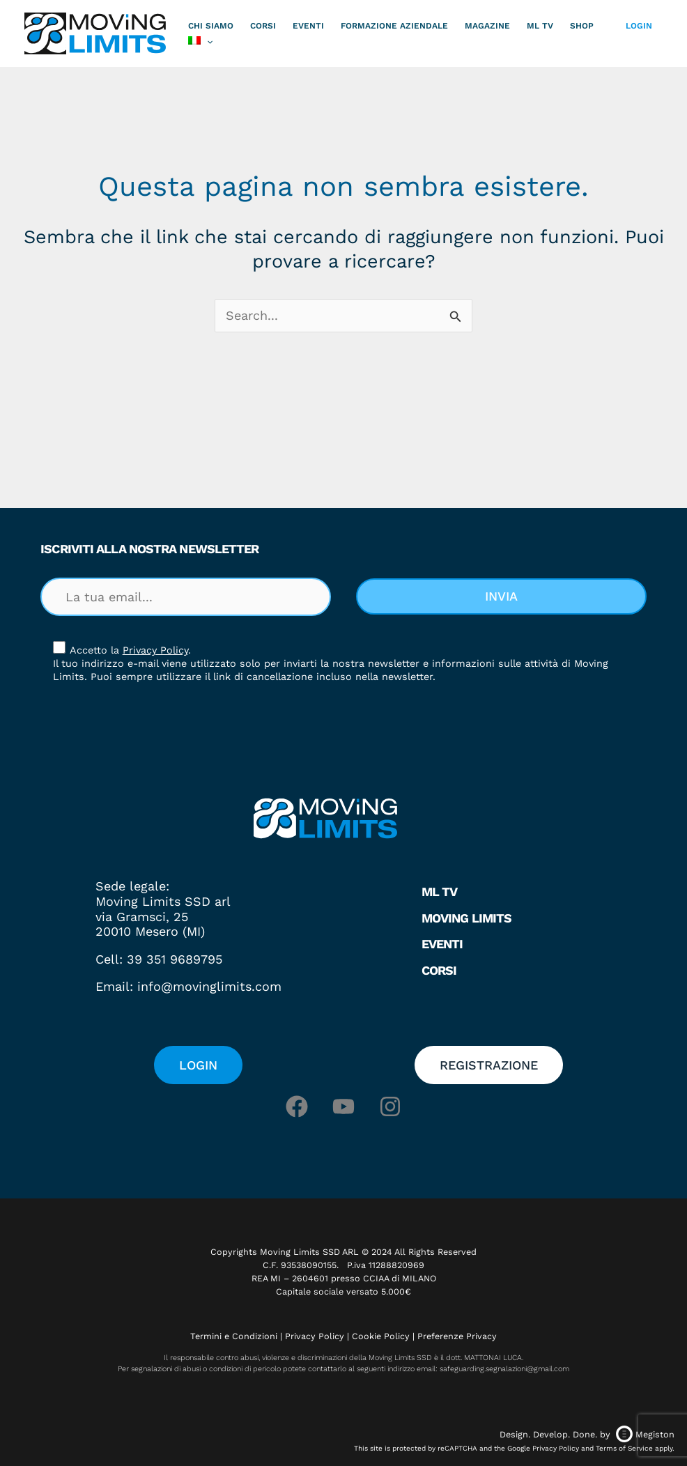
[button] (547, 519)
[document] (343, 733)
